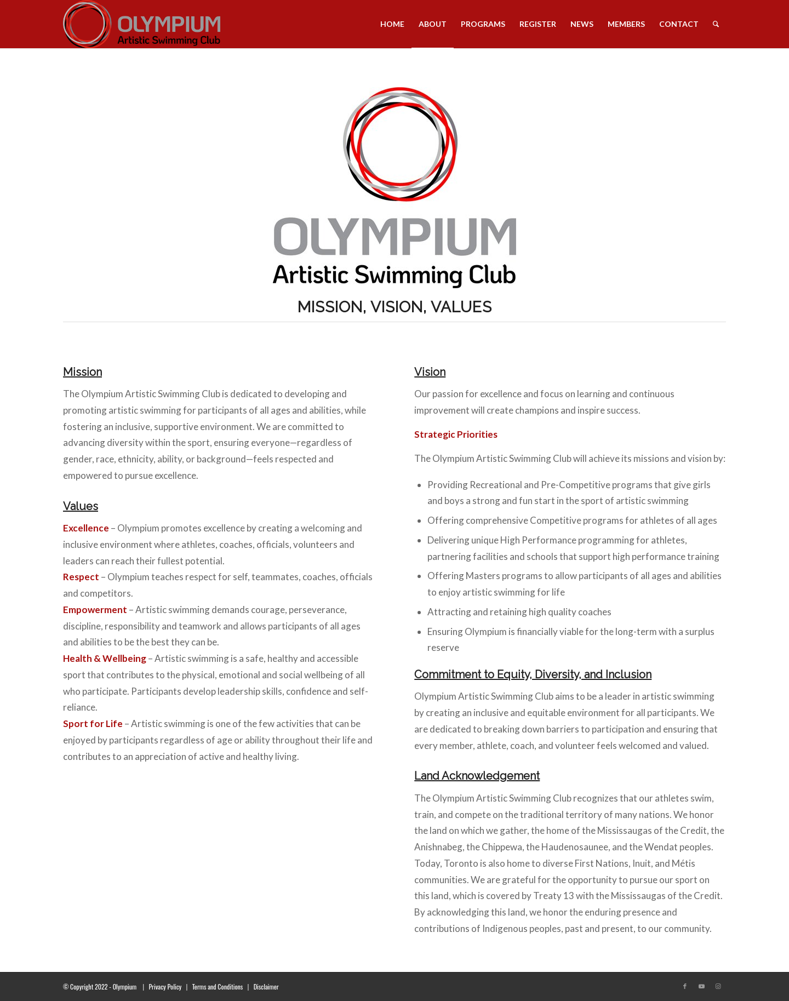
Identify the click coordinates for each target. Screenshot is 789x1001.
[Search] (716, 24)
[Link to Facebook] (685, 986)
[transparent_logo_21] (141, 24)
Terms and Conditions (217, 986)
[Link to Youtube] (701, 986)
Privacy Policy (164, 986)
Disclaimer (266, 986)
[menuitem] (392, 24)
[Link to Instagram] (718, 986)
